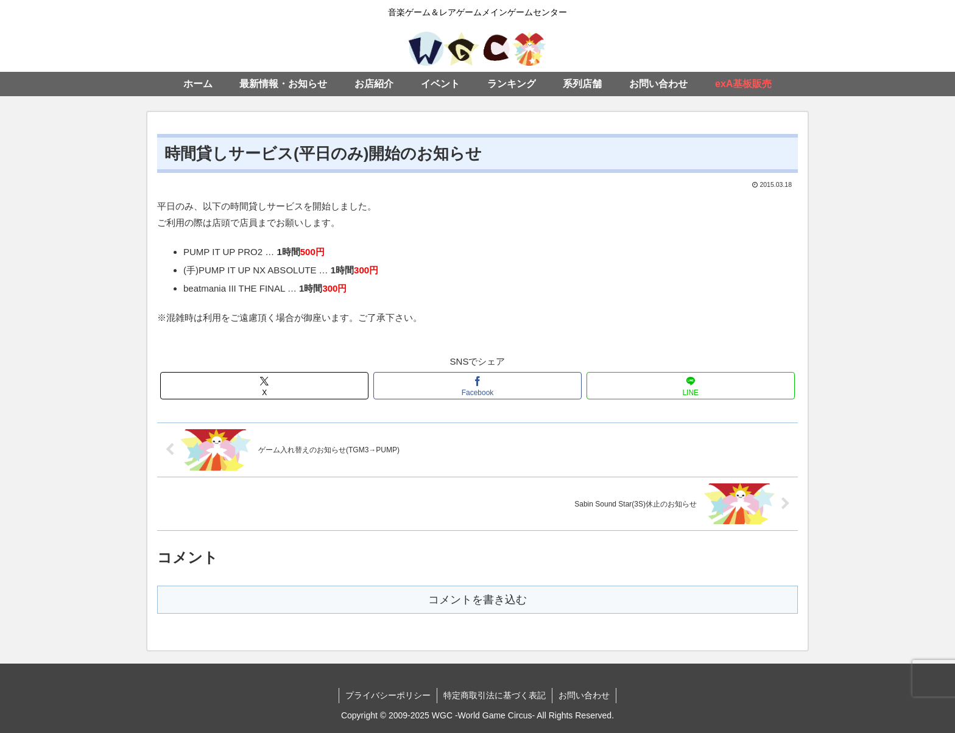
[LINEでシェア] (691, 385)
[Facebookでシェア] (477, 385)
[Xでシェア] (264, 385)
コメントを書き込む (477, 600)
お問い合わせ (584, 695)
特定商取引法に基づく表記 (494, 695)
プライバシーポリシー (388, 695)
